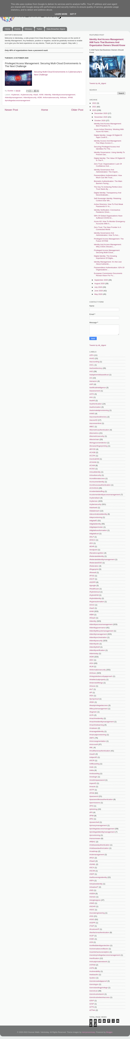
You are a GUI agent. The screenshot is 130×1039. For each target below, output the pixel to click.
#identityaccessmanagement (63, 95)
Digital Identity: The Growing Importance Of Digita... (105, 257)
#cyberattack (94, 498)
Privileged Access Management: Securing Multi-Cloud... (107, 251)
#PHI (91, 806)
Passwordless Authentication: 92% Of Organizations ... (109, 268)
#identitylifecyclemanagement (101, 631)
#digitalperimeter (96, 527)
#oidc (91, 767)
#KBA (91, 702)
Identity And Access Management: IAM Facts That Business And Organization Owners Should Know (107, 42)
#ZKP (91, 1001)
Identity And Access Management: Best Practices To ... (107, 125)
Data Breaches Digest (56, 29)
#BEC (91, 427)
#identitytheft (94, 647)
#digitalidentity (95, 524)
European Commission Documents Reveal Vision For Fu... (108, 274)
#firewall (92, 572)
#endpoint (93, 550)
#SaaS (92, 861)
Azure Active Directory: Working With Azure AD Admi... (109, 130)
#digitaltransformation (98, 530)
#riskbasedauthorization (99, 848)
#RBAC (92, 842)
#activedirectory (95, 368)
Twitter (39, 29)
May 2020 (98, 294)
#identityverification (97, 650)
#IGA (91, 663)
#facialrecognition (96, 553)
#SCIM (92, 871)
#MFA (91, 738)
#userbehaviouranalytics (99, 952)
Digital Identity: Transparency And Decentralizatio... (107, 194)
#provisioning (94, 835)
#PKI (91, 819)
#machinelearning (96, 725)
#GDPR (92, 582)
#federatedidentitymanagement (102, 559)
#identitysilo (94, 644)
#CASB (92, 452)
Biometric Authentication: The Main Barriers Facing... (108, 182)
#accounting (94, 362)
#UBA (91, 939)
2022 (94, 103)
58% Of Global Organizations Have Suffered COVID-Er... (108, 217)
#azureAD (93, 420)
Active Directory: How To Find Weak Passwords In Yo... (108, 205)
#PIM (91, 816)
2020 (94, 110)
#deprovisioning (95, 517)
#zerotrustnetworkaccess (99, 997)
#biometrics (94, 433)
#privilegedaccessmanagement (17, 100)
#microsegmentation (97, 741)
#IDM (39, 97)
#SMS (91, 903)
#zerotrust (93, 991)
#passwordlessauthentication (101, 799)
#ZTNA (92, 1010)
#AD (91, 371)
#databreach (94, 511)
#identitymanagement (13, 97)
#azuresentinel (95, 423)
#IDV (91, 660)
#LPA (91, 715)
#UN (91, 942)
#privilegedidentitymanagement (102, 832)
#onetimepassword (97, 780)
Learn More (61, 14)
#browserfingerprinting (98, 446)
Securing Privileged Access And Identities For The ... (107, 148)
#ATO (91, 394)
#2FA (91, 355)
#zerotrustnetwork (96, 994)
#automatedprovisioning (99, 410)
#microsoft (93, 744)
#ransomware (94, 838)
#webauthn (93, 975)
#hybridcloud (94, 592)
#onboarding (94, 774)
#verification (94, 958)
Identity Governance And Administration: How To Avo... (107, 234)
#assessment (94, 391)
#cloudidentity (95, 472)
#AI (90, 378)
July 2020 (98, 287)
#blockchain (94, 439)
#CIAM (92, 465)
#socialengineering (97, 913)
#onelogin (93, 777)
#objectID (93, 757)
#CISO (92, 469)
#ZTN (91, 1007)
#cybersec (15, 95)
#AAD (91, 358)
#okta (91, 770)
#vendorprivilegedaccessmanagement (104, 955)
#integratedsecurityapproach (100, 676)
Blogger (109, 1032)
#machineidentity (96, 718)
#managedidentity (96, 731)
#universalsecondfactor (98, 949)
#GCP (91, 579)
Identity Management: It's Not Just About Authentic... (108, 263)
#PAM (70, 97)
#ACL (91, 365)
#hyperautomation (96, 602)
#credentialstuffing (96, 491)
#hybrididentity (95, 598)
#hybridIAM (94, 595)
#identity (47, 95)
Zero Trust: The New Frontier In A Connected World (107, 228)
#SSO (91, 919)
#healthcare (94, 589)
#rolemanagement (96, 855)
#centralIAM (94, 459)
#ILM (91, 666)
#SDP (91, 874)
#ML (91, 747)
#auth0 (92, 401)
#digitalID (93, 521)
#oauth (92, 754)
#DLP (91, 537)
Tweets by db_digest (97, 83)
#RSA (91, 858)
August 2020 (99, 283)
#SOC (91, 910)
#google (92, 585)
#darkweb (93, 508)
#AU (91, 397)
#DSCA (92, 540)
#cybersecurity (26, 95)
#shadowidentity (96, 884)
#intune (92, 686)
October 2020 (100, 120)
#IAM (41, 95)
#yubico (92, 978)
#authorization (95, 407)
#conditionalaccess (97, 478)
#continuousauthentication (100, 485)
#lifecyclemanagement (98, 709)
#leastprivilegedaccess (98, 705)
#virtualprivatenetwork (98, 962)
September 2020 (101, 280)
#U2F (91, 936)
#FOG (91, 576)
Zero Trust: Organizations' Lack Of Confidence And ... (108, 165)
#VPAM (92, 965)
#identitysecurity (29, 97)
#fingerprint (94, 569)
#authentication (95, 404)
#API (91, 384)
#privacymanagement (98, 825)
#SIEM (92, 894)
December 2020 (101, 113)
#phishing (93, 809)
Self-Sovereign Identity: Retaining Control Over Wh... (107, 199)
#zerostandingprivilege (98, 988)
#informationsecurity (51, 97)
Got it (73, 14)
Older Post (77, 109)
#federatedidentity (96, 556)
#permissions (94, 803)
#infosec (63, 97)
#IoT (91, 689)
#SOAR (92, 906)
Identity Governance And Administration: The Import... (106, 171)
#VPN (91, 968)
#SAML (92, 864)
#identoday (93, 653)
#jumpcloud (94, 699)
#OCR (92, 761)
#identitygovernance (97, 628)
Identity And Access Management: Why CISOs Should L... (107, 245)
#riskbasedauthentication (99, 845)
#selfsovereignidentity (98, 877)
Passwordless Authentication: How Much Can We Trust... (108, 176)
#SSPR (92, 923)
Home (7, 29)
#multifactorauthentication (99, 751)
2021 (94, 107)
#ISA (91, 696)
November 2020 (101, 117)
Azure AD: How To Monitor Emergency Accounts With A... (109, 222)
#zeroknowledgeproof (98, 981)
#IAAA (92, 605)
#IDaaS (92, 618)
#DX (91, 543)
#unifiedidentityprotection (99, 945)
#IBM (91, 615)
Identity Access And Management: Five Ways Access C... (107, 142)
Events (17, 29)
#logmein (93, 712)
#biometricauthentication (99, 430)
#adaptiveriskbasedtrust (99, 375)
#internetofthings (96, 683)
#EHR (91, 546)
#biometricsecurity (96, 436)
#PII (91, 812)
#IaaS (35, 95)
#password (93, 796)
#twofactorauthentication (99, 932)
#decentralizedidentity (98, 514)
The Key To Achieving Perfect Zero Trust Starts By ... (108, 188)
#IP (90, 692)
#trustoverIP (94, 929)
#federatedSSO (95, 563)
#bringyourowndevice (98, 443)
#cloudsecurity (95, 475)
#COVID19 (93, 488)
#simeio (92, 897)
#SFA (91, 881)
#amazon (93, 381)
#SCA (91, 868)
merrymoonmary (88, 1032)
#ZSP (91, 1004)
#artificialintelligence (97, 388)
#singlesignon (95, 900)
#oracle (92, 787)
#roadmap (93, 851)
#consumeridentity (96, 482)
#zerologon (93, 984)
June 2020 (98, 291)
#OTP (91, 790)
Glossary (28, 29)
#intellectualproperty (97, 679)
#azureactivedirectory (98, 417)
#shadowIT (93, 887)
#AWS (92, 414)
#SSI (91, 916)
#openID (92, 783)
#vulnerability (94, 971)
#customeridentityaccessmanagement (104, 495)
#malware (93, 728)
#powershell (94, 822)
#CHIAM (92, 462)
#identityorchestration (98, 637)
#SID (91, 890)
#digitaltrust (94, 534)
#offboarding (94, 764)
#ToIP (91, 926)
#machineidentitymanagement (101, 722)
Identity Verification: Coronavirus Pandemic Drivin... (107, 211)
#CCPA (92, 456)
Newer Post (11, 109)
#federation (94, 566)
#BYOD (92, 449)
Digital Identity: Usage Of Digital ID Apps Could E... (108, 136)
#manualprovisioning (97, 735)
